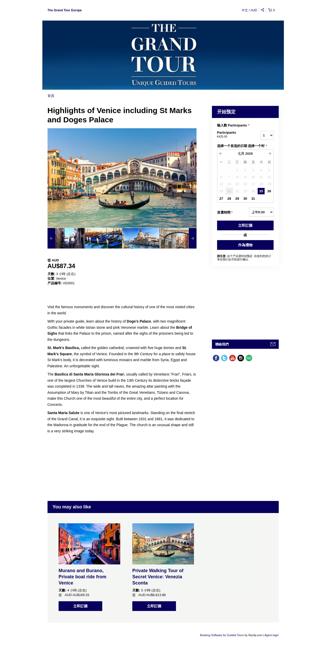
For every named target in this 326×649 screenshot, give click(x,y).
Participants (232, 135)
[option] (66, 238)
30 (245, 198)
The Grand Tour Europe (65, 10)
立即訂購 (245, 225)
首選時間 (225, 212)
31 (253, 198)
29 (237, 198)
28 (229, 198)
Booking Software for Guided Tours (222, 635)
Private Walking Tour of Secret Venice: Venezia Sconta (157, 577)
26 (269, 191)
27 (221, 198)
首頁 (51, 96)
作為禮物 (245, 245)
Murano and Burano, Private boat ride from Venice (82, 577)
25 (261, 191)
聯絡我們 (222, 344)
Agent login (271, 635)
